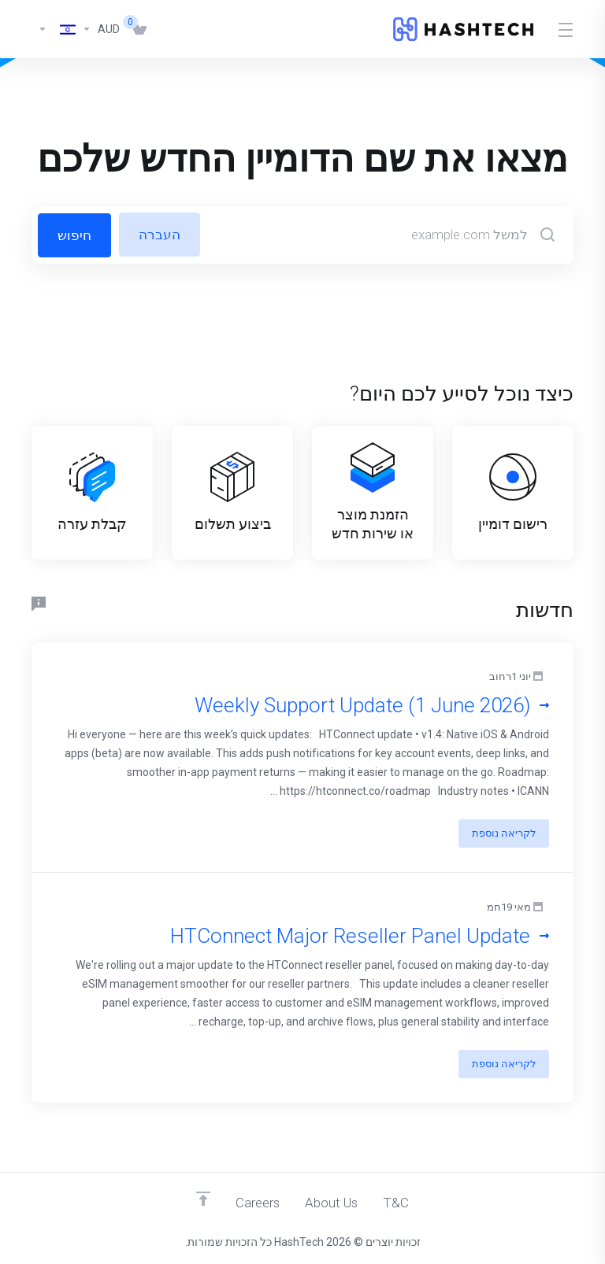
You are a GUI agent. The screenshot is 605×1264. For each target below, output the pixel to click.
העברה (160, 234)
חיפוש (74, 234)
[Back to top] (202, 1198)
